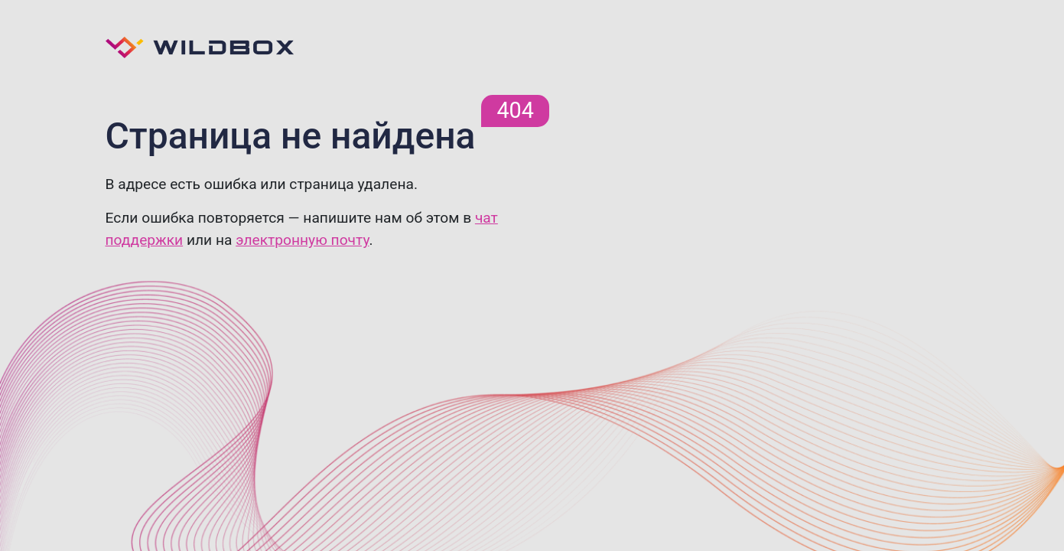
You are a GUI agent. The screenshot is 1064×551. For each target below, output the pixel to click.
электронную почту (302, 240)
